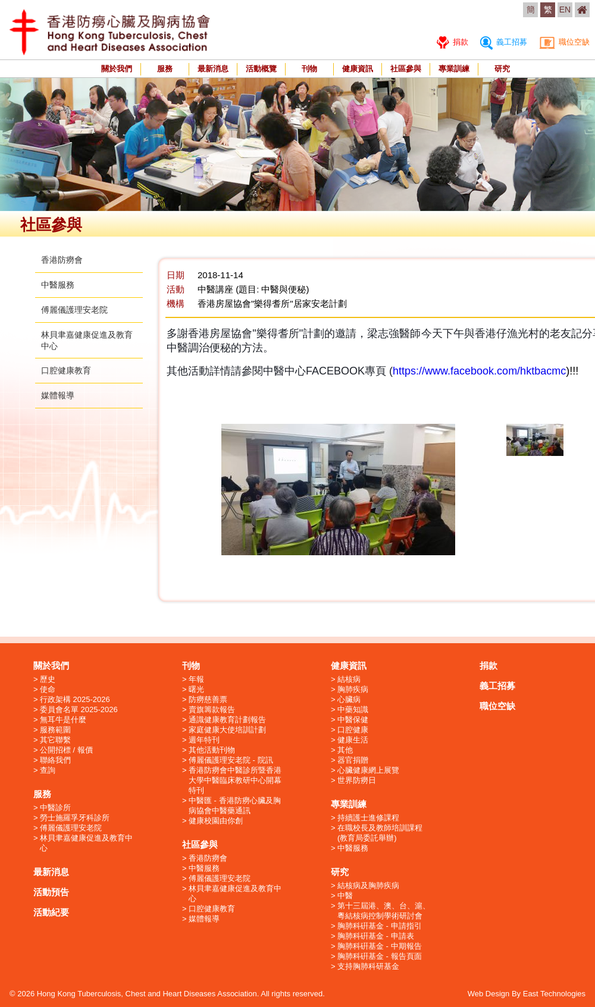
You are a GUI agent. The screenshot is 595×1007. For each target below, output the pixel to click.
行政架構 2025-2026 (75, 699)
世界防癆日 (356, 780)
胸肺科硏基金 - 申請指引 (379, 925)
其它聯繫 (55, 739)
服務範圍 (55, 729)
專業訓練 (454, 68)
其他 (345, 749)
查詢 (47, 770)
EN (565, 9)
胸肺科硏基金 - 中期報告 (379, 946)
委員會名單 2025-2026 (79, 709)
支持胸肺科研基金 (368, 966)
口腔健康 (352, 729)
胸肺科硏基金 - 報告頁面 (379, 956)
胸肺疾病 (352, 689)
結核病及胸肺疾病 (368, 885)
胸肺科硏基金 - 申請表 (375, 936)
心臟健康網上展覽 (368, 770)
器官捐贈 (352, 760)
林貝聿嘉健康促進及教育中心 (86, 842)
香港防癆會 (62, 260)
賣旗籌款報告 (212, 709)
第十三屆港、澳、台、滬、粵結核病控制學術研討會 (383, 910)
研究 (502, 68)
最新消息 (213, 68)
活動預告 (51, 892)
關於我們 (116, 68)
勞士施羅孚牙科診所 (74, 817)
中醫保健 (352, 719)
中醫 (345, 895)
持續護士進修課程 (368, 817)
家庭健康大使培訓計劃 (227, 729)
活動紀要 (51, 912)
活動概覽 (261, 68)
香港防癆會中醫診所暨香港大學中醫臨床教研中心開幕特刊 (235, 780)
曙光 (196, 689)
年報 (196, 679)
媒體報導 (57, 395)
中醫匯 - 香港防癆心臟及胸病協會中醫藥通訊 (235, 805)
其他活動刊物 (212, 749)
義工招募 (503, 41)
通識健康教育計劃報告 (227, 719)
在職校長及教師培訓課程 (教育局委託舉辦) (379, 832)
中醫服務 (57, 284)
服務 (165, 68)
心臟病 (349, 699)
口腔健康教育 (66, 370)
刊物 (309, 68)
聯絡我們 (55, 760)
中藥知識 (352, 709)
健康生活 (352, 739)
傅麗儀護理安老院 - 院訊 (231, 760)
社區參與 (405, 68)
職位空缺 (564, 41)
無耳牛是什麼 (63, 719)
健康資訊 (357, 68)
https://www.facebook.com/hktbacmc (479, 371)
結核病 (349, 679)
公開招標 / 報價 (66, 749)
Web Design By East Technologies (526, 993)
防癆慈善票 (208, 699)
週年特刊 (204, 739)
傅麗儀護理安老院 (74, 309)
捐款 (452, 41)
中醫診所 (55, 807)
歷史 (47, 679)
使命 (47, 689)
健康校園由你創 (216, 820)
